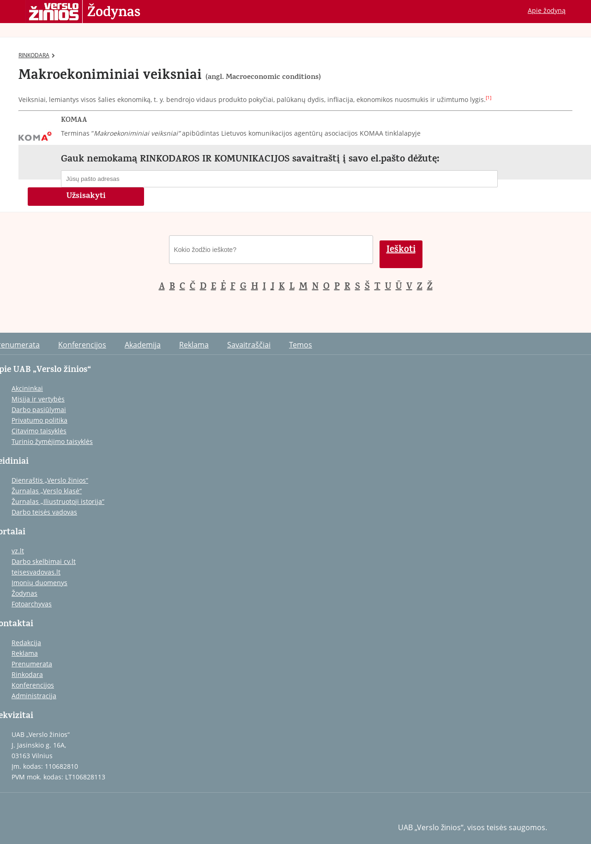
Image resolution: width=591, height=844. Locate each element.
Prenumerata (32, 663)
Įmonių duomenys (39, 582)
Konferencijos (82, 345)
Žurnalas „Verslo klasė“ (47, 490)
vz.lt (18, 550)
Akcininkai (27, 388)
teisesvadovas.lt (36, 572)
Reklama (194, 345)
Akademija (143, 345)
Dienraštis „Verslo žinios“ (50, 480)
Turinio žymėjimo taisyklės (52, 441)
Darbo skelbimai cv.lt (44, 561)
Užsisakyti (86, 197)
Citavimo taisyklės (39, 430)
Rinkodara (27, 674)
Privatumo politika (39, 420)
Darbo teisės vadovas (44, 512)
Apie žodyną (547, 10)
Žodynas (113, 13)
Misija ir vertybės (38, 399)
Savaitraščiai (249, 345)
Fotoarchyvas (32, 603)
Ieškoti (401, 250)
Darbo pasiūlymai (39, 409)
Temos (300, 345)
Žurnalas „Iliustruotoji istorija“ (58, 501)
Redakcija (26, 642)
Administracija (34, 695)
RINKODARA (36, 55)
